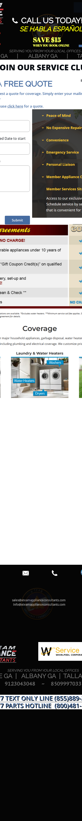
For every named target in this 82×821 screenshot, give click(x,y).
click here (15, 106)
